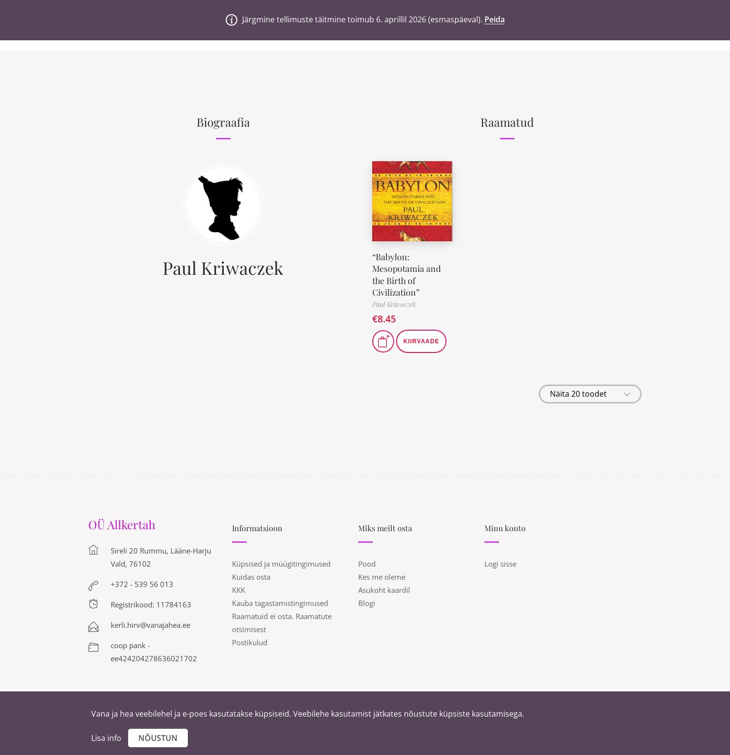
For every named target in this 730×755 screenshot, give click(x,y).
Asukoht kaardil (384, 588)
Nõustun (158, 738)
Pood (367, 562)
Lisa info (106, 738)
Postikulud (249, 640)
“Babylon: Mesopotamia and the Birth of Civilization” (406, 273)
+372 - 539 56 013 (142, 582)
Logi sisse (500, 562)
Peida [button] (494, 19)
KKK (238, 588)
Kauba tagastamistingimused (280, 601)
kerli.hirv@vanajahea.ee (150, 623)
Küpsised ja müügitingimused (281, 562)
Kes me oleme (381, 575)
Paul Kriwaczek (223, 267)
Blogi (366, 601)
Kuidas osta (251, 575)
